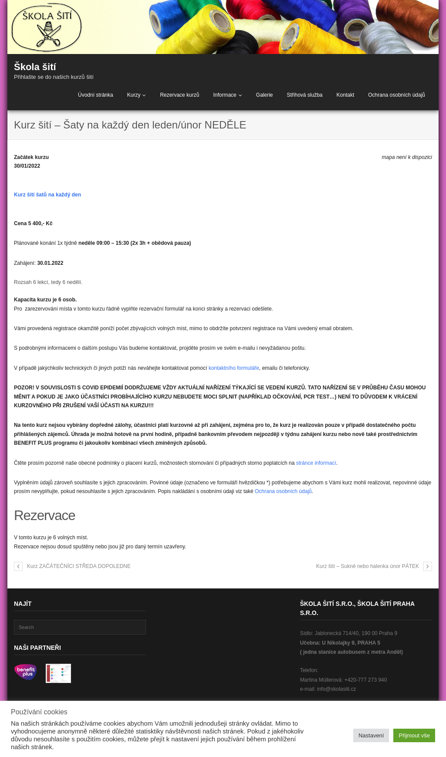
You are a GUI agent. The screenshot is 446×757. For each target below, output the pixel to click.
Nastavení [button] (371, 735)
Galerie (264, 95)
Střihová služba (304, 95)
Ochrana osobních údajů (396, 95)
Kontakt (346, 95)
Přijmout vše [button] (414, 735)
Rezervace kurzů (179, 95)
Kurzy (134, 95)
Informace (224, 95)
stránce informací (316, 463)
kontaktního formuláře (234, 368)
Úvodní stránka (95, 95)
